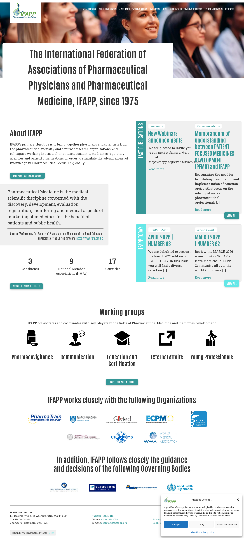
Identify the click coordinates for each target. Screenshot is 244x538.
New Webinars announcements (165, 136)
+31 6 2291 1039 (109, 519)
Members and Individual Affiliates (114, 9)
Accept (176, 524)
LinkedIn (108, 515)
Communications (208, 126)
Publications (176, 9)
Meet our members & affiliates (26, 286)
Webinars (157, 126)
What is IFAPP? (89, 9)
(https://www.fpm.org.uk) (89, 238)
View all (232, 215)
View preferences (227, 524)
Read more (156, 169)
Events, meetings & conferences (219, 9)
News (165, 9)
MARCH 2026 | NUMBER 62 (207, 240)
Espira (51, 532)
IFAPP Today (155, 9)
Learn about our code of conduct (27, 175)
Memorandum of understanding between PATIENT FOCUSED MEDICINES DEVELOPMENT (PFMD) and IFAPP (214, 149)
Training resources (193, 9)
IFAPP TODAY (159, 229)
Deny (201, 524)
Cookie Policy (194, 532)
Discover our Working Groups (122, 382)
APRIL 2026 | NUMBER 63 (160, 240)
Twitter (96, 515)
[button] (237, 499)
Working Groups (139, 9)
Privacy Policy (207, 532)
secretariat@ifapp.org (114, 522)
